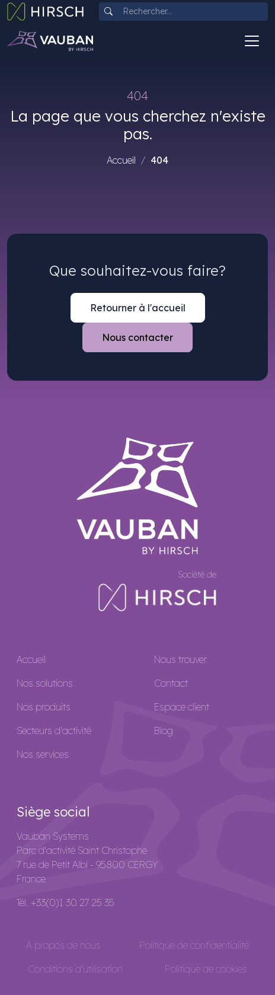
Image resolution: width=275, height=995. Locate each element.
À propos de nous (63, 945)
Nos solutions (45, 683)
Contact (171, 683)
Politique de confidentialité (194, 945)
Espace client (181, 707)
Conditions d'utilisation (75, 969)
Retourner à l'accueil (138, 308)
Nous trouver (180, 659)
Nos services (43, 754)
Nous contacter (137, 337)
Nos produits (44, 707)
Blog (163, 730)
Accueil (121, 160)
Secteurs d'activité (54, 730)
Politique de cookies (206, 969)
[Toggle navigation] (252, 41)
